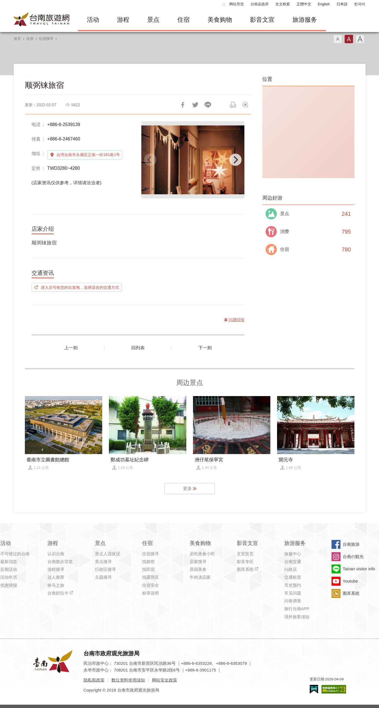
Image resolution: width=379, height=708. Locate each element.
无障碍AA (333, 689)
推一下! (195, 104)
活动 (93, 19)
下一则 (205, 347)
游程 (123, 19)
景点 (153, 19)
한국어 (359, 4)
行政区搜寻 (105, 569)
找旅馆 (148, 561)
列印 (233, 104)
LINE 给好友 (207, 104)
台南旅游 (351, 544)
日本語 (342, 4)
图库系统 (245, 569)
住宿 (183, 19)
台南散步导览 (60, 561)
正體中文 (304, 4)
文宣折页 (245, 553)
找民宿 (148, 569)
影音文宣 (262, 19)
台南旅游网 (41, 19)
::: (224, 4)
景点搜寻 (103, 561)
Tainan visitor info (359, 568)
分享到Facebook (182, 104)
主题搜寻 (103, 577)
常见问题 (292, 593)
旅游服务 (304, 19)
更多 (187, 488)
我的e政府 (314, 689)
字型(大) (360, 39)
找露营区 (150, 577)
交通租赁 (292, 577)
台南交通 (292, 561)
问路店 (290, 569)
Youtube (350, 581)
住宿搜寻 (46, 39)
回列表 (138, 347)
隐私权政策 (94, 680)
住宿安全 (150, 585)
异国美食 (198, 569)
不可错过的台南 (15, 553)
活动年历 (8, 577)
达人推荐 (55, 577)
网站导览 (236, 4)
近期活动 (8, 569)
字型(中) (349, 39)
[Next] (235, 160)
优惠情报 (8, 585)
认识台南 (55, 553)
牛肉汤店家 (200, 577)
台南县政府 (260, 4)
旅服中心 (292, 553)
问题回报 (245, 104)
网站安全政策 (164, 680)
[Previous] (150, 160)
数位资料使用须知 (128, 680)
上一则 (71, 347)
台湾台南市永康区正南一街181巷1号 (88, 154)
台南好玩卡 (57, 593)
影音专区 (245, 561)
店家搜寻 (198, 561)
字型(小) (337, 39)
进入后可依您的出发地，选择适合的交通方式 (80, 287)
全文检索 (282, 4)
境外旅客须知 (296, 616)
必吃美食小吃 (202, 553)
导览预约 (292, 585)
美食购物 (220, 19)
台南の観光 (353, 556)
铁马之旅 (55, 585)
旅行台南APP (296, 608)
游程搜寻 (55, 569)
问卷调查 (292, 600)
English (324, 4)
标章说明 (150, 593)
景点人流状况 (107, 553)
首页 (17, 39)
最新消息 (8, 561)
